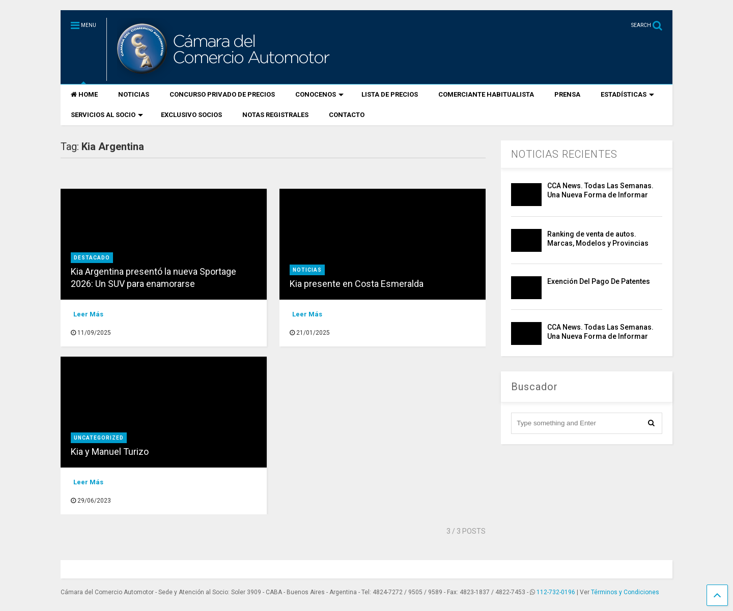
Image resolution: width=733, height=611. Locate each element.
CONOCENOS (319, 94)
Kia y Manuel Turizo (111, 451)
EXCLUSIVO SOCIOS (191, 115)
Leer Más (88, 314)
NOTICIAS (133, 94)
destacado (92, 257)
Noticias (307, 270)
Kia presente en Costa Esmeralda (357, 283)
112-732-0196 (556, 592)
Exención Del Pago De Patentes (598, 281)
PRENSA (567, 94)
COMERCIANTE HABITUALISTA (486, 94)
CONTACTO (346, 115)
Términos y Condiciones (625, 592)
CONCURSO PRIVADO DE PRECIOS (222, 94)
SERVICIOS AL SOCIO (107, 115)
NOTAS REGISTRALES (275, 115)
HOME (84, 94)
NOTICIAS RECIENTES (564, 154)
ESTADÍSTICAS (627, 94)
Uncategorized (99, 438)
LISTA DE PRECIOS (389, 94)
